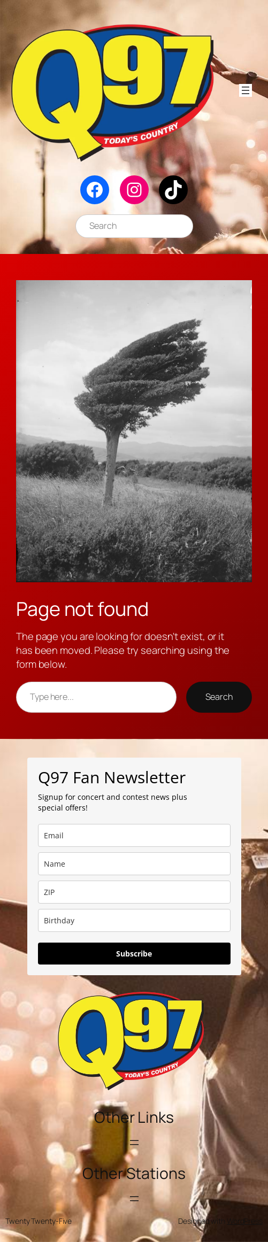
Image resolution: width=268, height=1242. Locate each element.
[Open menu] (245, 90)
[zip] (134, 892)
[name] (134, 863)
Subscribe (134, 953)
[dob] (134, 920)
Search (219, 697)
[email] (134, 835)
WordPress (245, 1221)
